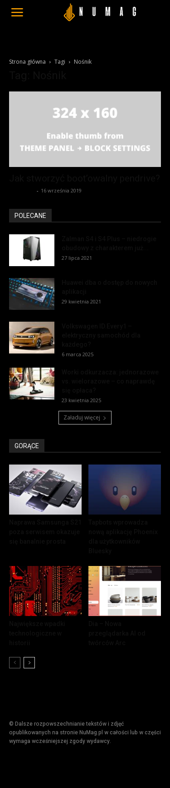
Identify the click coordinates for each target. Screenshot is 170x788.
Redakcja (21, 190)
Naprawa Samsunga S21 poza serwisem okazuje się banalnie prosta (45, 532)
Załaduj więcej (85, 417)
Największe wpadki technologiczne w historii (37, 633)
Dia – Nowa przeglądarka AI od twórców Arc (117, 633)
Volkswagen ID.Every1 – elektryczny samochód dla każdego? (101, 335)
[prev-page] (14, 662)
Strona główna (27, 62)
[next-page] (29, 662)
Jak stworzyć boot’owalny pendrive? (84, 178)
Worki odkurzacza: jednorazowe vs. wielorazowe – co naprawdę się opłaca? (110, 381)
